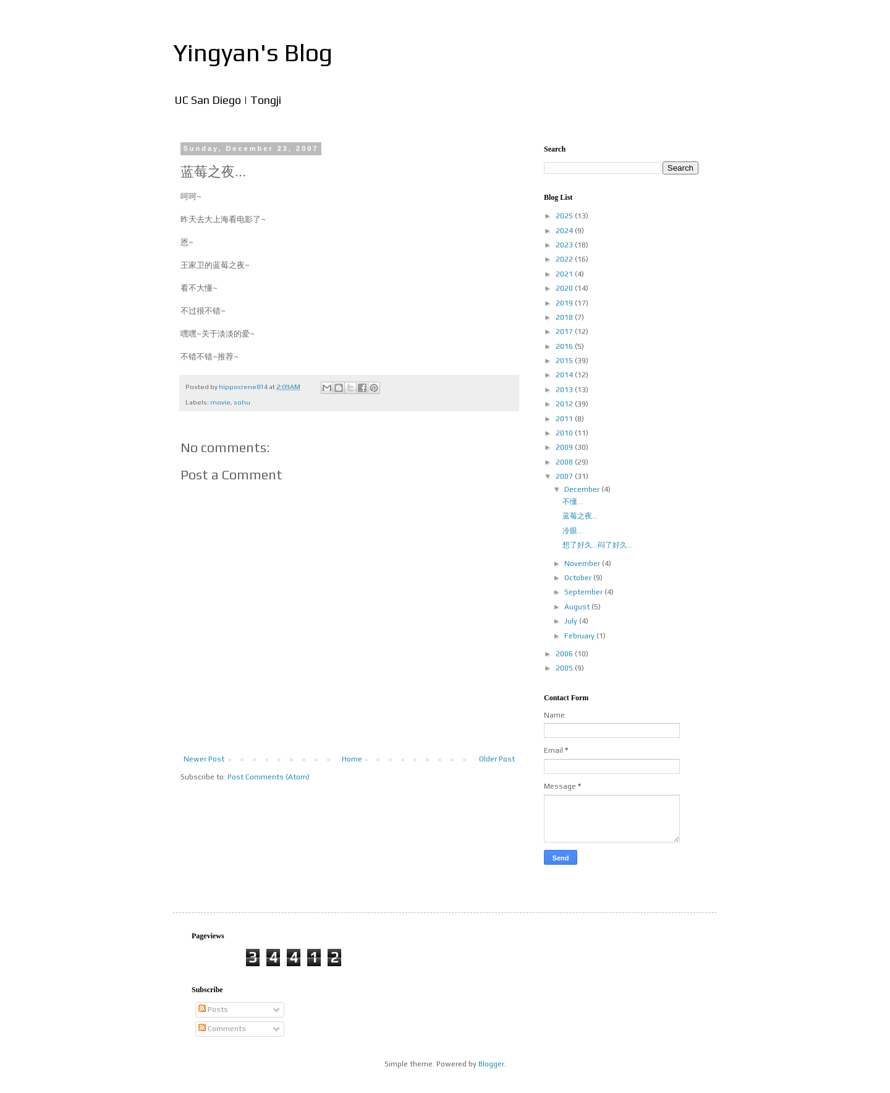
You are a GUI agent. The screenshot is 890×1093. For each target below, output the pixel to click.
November (583, 563)
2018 (565, 317)
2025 (565, 216)
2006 (565, 653)
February (580, 636)
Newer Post (204, 759)
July (571, 621)
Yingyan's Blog (253, 52)
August (577, 606)
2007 (565, 476)
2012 (565, 404)
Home (352, 759)
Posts (213, 1009)
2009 (565, 447)
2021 (565, 274)
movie (220, 402)
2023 (565, 245)
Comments (222, 1028)
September (584, 592)
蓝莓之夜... (580, 516)
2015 (565, 360)
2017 (565, 331)
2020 (565, 288)
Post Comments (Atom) (268, 777)
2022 (565, 259)
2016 (565, 346)
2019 (565, 303)
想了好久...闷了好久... (597, 545)
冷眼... (572, 530)
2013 (565, 389)
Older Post (497, 759)
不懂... (572, 501)
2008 (565, 462)
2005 (565, 668)
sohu (242, 402)
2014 (565, 375)
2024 (565, 230)
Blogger (491, 1064)
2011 (565, 418)
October (578, 577)
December (582, 489)
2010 (565, 433)
